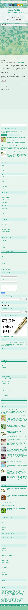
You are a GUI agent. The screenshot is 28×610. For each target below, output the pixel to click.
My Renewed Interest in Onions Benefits (15, 454)
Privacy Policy (4, 188)
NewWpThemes (10, 607)
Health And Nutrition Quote (7, 176)
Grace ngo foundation (6, 168)
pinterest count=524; (6, 231)
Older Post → (24, 84)
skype (3, 258)
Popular (3, 134)
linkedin (3, 265)
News (3, 181)
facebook (4, 240)
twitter (3, 256)
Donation (7, 342)
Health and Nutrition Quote (10, 57)
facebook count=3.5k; (6, 222)
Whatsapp (4, 247)
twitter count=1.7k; (6, 224)
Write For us (4, 195)
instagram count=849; (6, 234)
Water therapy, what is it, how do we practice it (17, 476)
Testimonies (4, 186)
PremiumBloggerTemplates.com (9, 608)
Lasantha (23, 607)
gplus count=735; (5, 226)
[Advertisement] (14, 40)
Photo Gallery (4, 179)
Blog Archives (16, 134)
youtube (3, 263)
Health (3, 211)
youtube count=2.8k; (6, 229)
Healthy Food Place (14, 10)
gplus (3, 529)
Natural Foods (5, 208)
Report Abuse (5, 269)
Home (2, 57)
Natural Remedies (5, 197)
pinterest (3, 242)
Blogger (22, 159)
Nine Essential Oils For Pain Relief (14, 461)
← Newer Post (4, 84)
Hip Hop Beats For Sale (20, 608)
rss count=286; (5, 395)
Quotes (3, 60)
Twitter (3, 245)
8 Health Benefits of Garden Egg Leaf (9, 502)
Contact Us (4, 170)
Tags (9, 134)
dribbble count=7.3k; (6, 390)
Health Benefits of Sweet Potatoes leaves (16, 424)
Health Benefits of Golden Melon (8, 505)
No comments (21, 62)
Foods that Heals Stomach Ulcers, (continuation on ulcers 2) (14, 432)
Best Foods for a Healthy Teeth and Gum (9, 145)
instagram (4, 261)
